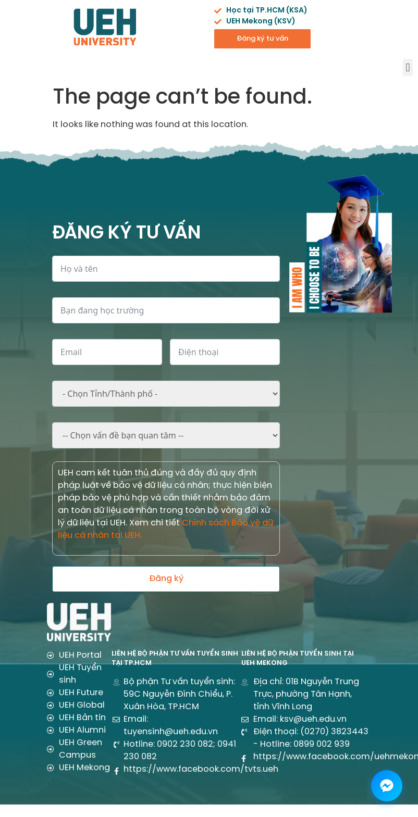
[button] (408, 67)
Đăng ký (166, 578)
